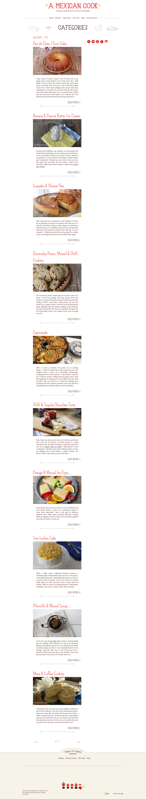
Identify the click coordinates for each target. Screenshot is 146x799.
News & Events (71, 758)
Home (51, 18)
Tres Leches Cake (44, 538)
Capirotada (40, 332)
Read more (74, 102)
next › (36, 742)
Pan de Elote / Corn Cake (50, 43)
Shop (83, 18)
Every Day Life (92, 18)
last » (79, 742)
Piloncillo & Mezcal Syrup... (51, 606)
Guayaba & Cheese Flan (48, 185)
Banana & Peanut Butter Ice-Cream (56, 115)
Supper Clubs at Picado (52, 447)
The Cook (76, 18)
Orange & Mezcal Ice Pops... (52, 472)
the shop (53, 641)
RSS (107, 793)
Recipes (58, 18)
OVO (122, 793)
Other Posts (67, 18)
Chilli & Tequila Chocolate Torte (54, 404)
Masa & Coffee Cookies (48, 673)
